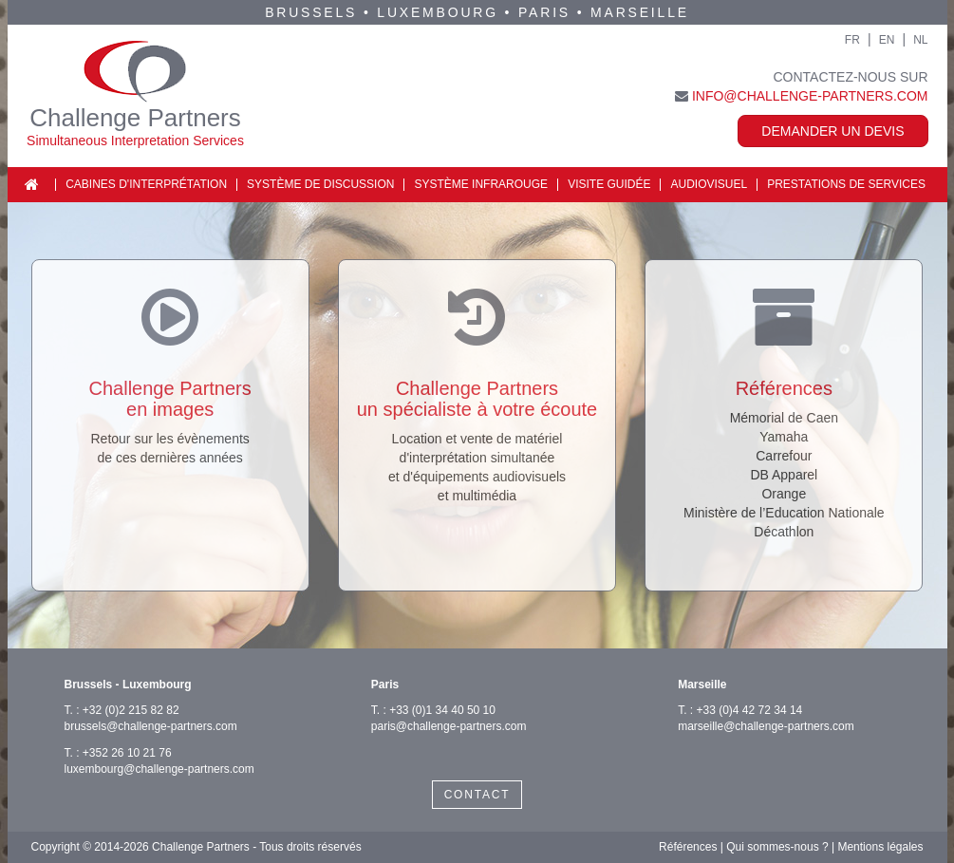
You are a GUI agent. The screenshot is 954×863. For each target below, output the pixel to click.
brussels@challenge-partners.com (151, 726)
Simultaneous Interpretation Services (135, 140)
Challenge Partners (135, 117)
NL (920, 40)
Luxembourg (437, 12)
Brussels (311, 12)
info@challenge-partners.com (810, 95)
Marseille (639, 12)
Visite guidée (609, 184)
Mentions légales (880, 847)
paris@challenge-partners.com (449, 726)
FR (852, 40)
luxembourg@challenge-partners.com (159, 769)
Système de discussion (320, 184)
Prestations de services (846, 184)
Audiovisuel (708, 184)
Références (688, 847)
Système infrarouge (481, 184)
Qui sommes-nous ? (777, 847)
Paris (544, 12)
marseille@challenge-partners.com (766, 726)
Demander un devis (832, 131)
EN (887, 40)
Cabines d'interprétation (146, 184)
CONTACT (477, 794)
